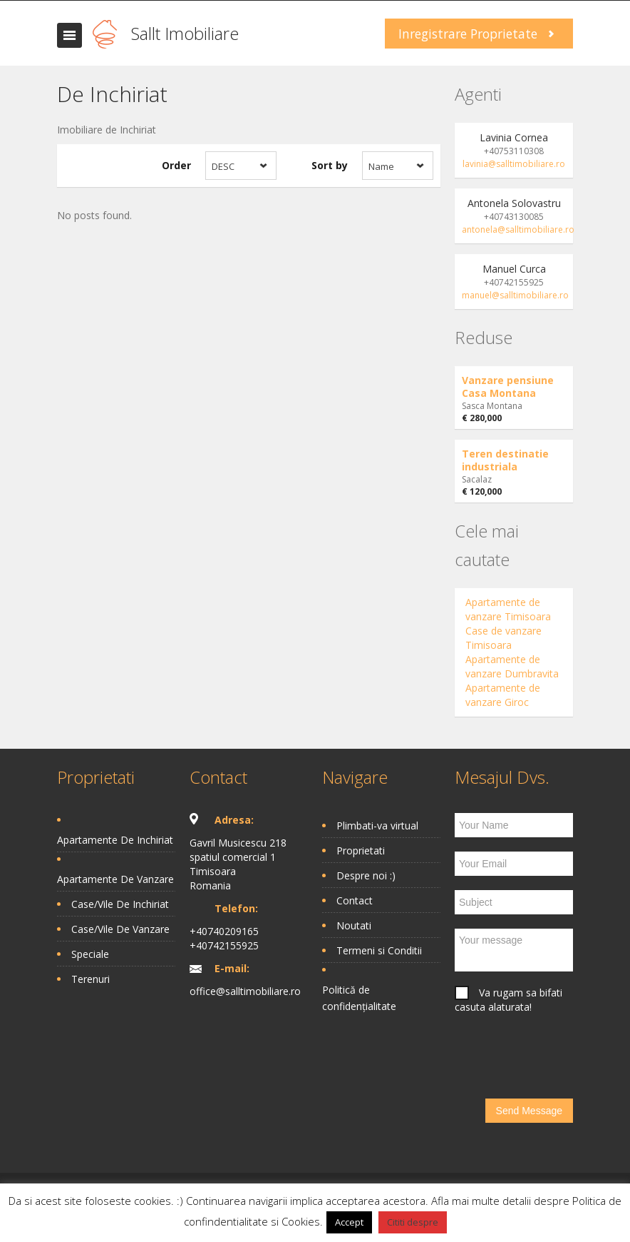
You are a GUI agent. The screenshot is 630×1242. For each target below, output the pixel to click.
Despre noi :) (366, 875)
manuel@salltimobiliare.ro (515, 295)
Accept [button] (349, 1222)
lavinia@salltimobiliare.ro (514, 164)
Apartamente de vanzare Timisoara (508, 609)
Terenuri (90, 979)
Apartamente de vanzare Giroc (502, 695)
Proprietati (360, 850)
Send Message (529, 1110)
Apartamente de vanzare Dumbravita (512, 666)
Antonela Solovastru (514, 203)
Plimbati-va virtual (377, 825)
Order (176, 165)
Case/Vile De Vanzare (120, 929)
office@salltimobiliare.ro (245, 991)
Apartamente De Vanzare (115, 879)
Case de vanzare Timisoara (503, 638)
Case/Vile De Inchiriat (120, 904)
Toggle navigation (69, 35)
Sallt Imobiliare (185, 33)
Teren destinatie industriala (505, 460)
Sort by (329, 165)
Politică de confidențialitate (359, 998)
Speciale (90, 954)
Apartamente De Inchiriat (115, 840)
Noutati (353, 925)
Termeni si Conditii (379, 950)
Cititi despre (412, 1222)
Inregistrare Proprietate (467, 33)
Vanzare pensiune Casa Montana (508, 386)
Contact (354, 900)
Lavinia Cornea (514, 137)
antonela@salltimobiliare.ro (518, 229)
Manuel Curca (514, 269)
